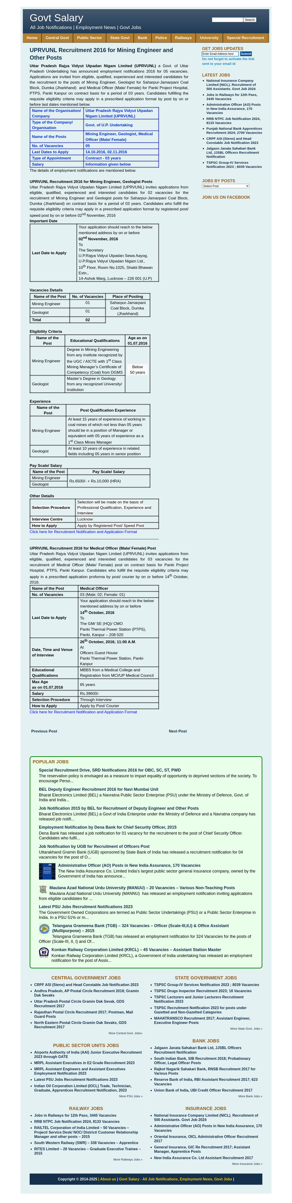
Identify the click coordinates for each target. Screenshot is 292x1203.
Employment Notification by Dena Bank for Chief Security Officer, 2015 (108, 827)
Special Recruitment (245, 38)
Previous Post (44, 731)
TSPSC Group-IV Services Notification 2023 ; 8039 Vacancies (234, 165)
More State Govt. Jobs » (246, 1028)
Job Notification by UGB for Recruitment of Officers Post (94, 846)
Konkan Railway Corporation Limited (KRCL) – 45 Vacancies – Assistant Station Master (136, 949)
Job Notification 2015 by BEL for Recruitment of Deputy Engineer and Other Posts (119, 808)
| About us (107, 1179)
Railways (183, 38)
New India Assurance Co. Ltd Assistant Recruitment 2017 (203, 1158)
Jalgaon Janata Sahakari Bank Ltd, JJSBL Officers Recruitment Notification (232, 152)
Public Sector (89, 38)
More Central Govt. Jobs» (125, 1033)
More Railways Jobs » (127, 1159)
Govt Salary (56, 18)
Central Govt (57, 38)
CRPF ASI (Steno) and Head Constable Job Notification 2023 (232, 141)
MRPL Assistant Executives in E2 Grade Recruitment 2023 (84, 1063)
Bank (142, 38)
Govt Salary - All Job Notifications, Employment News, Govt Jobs (175, 1179)
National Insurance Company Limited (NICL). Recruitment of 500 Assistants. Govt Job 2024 (231, 85)
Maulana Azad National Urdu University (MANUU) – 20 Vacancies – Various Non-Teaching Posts (142, 888)
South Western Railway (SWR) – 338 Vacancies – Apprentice (86, 1143)
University (209, 38)
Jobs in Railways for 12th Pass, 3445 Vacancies (75, 1115)
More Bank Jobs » (250, 1096)
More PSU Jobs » (131, 1096)
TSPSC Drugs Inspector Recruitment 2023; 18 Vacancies (203, 991)
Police (161, 38)
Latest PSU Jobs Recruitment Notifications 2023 (86, 906)
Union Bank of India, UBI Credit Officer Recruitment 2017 (203, 1090)
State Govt (120, 38)
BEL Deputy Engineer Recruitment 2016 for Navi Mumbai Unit (99, 789)
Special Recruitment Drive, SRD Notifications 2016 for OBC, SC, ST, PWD (110, 770)
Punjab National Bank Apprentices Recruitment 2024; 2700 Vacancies (234, 131)
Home (32, 38)
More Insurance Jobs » (247, 1164)
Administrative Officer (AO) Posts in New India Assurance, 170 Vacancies (233, 109)
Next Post (178, 731)
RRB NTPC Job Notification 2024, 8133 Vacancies (77, 1122)
